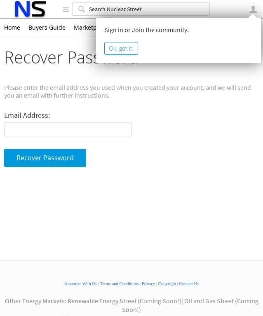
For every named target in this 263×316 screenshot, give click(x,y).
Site (65, 9)
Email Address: (27, 115)
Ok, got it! (121, 48)
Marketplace (91, 27)
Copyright (167, 283)
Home (12, 27)
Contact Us (189, 283)
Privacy (148, 283)
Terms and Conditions (119, 283)
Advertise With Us (80, 283)
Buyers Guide (47, 27)
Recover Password (45, 157)
